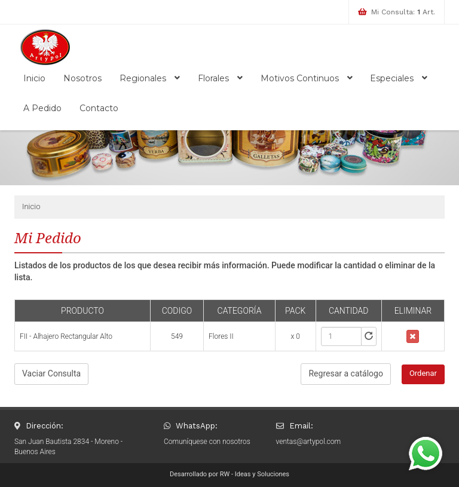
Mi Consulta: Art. (403, 12)
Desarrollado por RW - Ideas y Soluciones (229, 474)
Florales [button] (220, 78)
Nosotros (82, 78)
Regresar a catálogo (345, 373)
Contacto (98, 108)
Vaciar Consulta (51, 373)
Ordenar (423, 373)
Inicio (34, 78)
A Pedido (42, 108)
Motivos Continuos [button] (307, 78)
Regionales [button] (150, 78)
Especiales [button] (398, 78)
